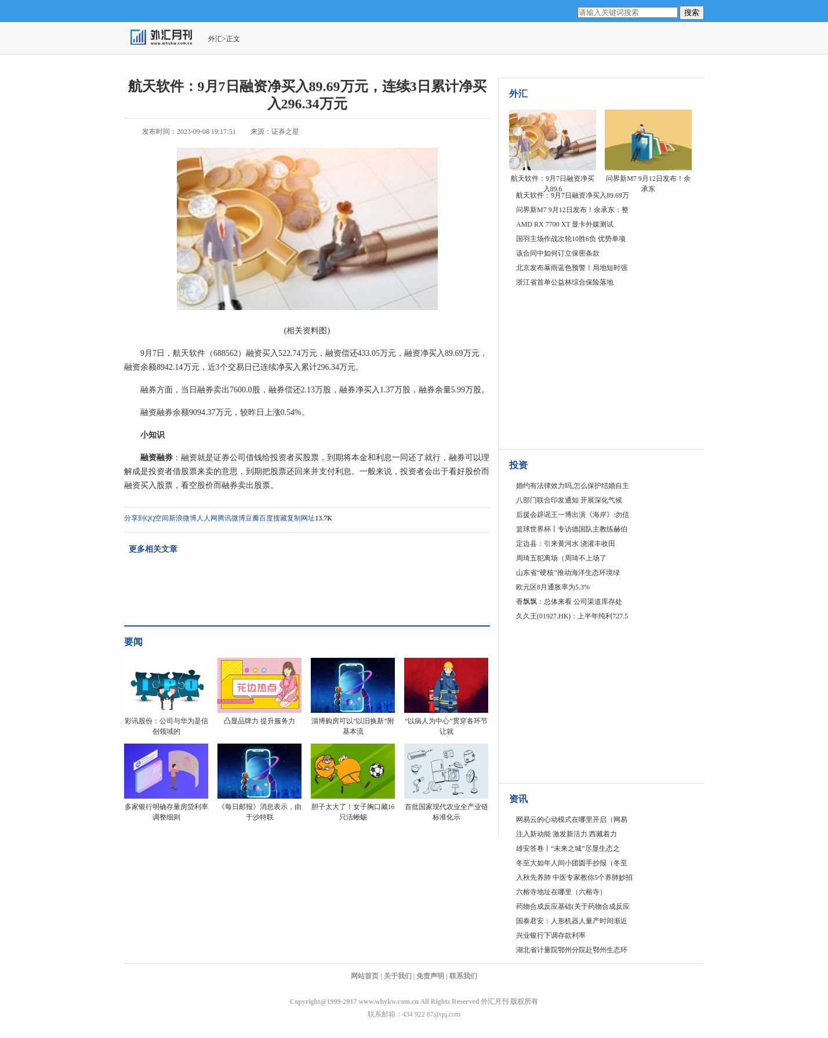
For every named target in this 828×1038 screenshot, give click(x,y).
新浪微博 (183, 518)
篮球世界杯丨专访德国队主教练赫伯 (571, 529)
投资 (518, 465)
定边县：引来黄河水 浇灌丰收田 (565, 544)
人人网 (207, 518)
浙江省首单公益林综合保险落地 (564, 282)
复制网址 (301, 518)
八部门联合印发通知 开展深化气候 (569, 500)
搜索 (691, 12)
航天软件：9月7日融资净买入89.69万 (572, 195)
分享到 (134, 518)
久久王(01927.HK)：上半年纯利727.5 (572, 616)
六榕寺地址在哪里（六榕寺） (561, 892)
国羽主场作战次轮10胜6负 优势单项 (571, 239)
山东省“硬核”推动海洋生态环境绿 (568, 573)
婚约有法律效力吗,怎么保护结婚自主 (572, 486)
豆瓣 (252, 518)
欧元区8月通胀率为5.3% (553, 587)
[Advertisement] (581, 368)
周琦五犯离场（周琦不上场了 (561, 558)
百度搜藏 (273, 518)
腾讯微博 (231, 518)
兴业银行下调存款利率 (551, 935)
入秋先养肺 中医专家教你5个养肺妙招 (574, 877)
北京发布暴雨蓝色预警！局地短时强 (571, 268)
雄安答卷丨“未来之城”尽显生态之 (568, 848)
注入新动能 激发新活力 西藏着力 (566, 834)
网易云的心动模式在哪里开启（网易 (571, 819)
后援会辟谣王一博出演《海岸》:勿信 (572, 515)
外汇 (215, 39)
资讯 (518, 799)
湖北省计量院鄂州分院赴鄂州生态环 (571, 950)
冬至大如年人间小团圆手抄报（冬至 (571, 863)
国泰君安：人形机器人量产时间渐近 (571, 921)
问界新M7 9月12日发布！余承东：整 (572, 210)
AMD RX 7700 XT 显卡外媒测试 (564, 224)
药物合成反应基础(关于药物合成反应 (573, 906)
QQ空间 (157, 518)
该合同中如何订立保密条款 (558, 253)
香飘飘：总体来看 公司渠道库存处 (569, 602)
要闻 (133, 642)
